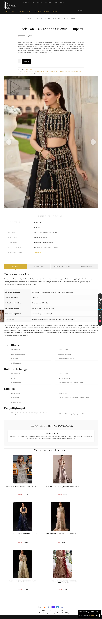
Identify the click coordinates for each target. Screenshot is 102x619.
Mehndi (47, 11)
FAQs (5, 599)
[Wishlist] (100, 312)
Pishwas (39, 2)
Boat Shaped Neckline (43, 71)
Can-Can (54, 71)
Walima (38, 11)
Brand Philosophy (9, 584)
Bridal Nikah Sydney (83, 584)
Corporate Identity (9, 580)
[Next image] (93, 142)
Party (54, 11)
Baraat (30, 11)
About (5, 577)
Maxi (33, 2)
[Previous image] (9, 142)
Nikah (13, 11)
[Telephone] (100, 303)
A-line (30, 593)
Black (23, 71)
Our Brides (32, 577)
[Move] (100, 295)
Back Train (48, 2)
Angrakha (26, 2)
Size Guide (7, 605)
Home (6, 11)
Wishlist (6, 608)
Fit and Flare (62, 71)
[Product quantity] (19, 61)
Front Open (32, 587)
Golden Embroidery (75, 71)
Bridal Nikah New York (84, 577)
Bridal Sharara (33, 580)
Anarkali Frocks (59, 2)
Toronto (55, 584)
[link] (100, 299)
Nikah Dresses (29, 73)
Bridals (21, 11)
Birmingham (56, 577)
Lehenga (21, 73)
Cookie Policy (8, 590)
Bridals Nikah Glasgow (84, 590)
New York (56, 587)
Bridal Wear (39, 18)
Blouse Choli (30, 71)
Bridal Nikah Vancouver (84, 587)
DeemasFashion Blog (84, 593)
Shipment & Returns (10, 593)
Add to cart (27, 61)
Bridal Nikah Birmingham (85, 580)
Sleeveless (45, 73)
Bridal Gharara (33, 584)
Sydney (55, 580)
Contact (6, 602)
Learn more (91, 615)
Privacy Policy (8, 587)
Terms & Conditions (9, 596)
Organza (38, 73)
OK (97, 615)
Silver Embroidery (34, 590)
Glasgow (55, 590)
